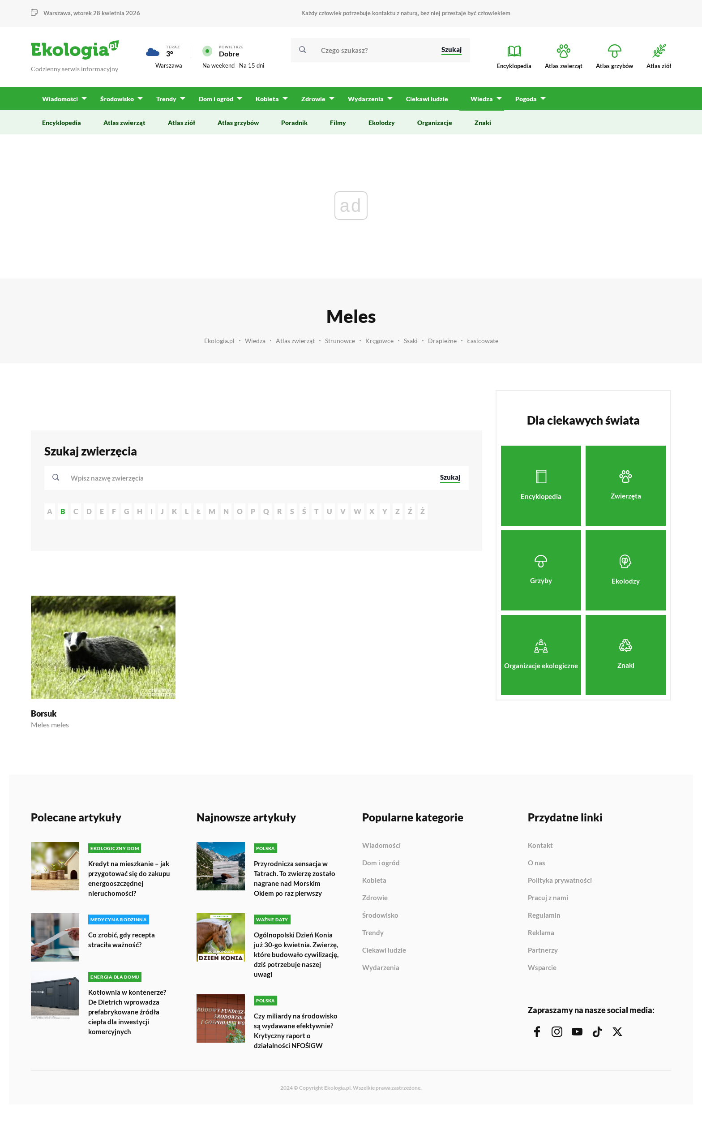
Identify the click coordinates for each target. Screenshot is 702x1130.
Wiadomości (381, 845)
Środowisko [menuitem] (116, 99)
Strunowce (339, 340)
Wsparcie (542, 967)
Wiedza (250, 340)
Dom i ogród (381, 863)
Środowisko (380, 915)
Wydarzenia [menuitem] (363, 99)
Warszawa (57, 13)
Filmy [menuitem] (338, 122)
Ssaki (413, 340)
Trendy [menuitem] (165, 99)
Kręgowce (380, 340)
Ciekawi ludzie (384, 950)
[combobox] (249, 478)
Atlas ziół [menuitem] (181, 122)
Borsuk (43, 713)
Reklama (541, 933)
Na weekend (218, 65)
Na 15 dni (251, 65)
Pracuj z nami (548, 898)
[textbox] (110, 478)
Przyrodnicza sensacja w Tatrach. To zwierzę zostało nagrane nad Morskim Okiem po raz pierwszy (293, 883)
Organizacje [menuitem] (434, 122)
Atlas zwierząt (292, 340)
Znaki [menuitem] (483, 122)
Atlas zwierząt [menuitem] (124, 122)
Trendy (373, 933)
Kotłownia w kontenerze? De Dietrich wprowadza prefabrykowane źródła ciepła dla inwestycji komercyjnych (129, 1011)
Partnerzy (543, 950)
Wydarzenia (380, 967)
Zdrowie (375, 898)
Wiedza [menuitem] (478, 99)
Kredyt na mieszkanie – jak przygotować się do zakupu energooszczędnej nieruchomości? (130, 878)
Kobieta (374, 880)
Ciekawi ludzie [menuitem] (424, 99)
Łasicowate (489, 340)
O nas (536, 863)
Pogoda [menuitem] (522, 99)
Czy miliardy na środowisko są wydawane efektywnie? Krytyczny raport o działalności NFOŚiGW (294, 1043)
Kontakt (540, 845)
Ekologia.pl (212, 340)
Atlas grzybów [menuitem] (238, 122)
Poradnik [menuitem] (294, 122)
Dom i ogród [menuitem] (214, 99)
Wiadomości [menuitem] (60, 99)
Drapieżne (447, 340)
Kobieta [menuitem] (265, 99)
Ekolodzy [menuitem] (381, 122)
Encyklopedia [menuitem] (61, 122)
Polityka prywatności (560, 880)
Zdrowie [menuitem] (311, 99)
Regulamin (544, 915)
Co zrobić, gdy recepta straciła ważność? (124, 938)
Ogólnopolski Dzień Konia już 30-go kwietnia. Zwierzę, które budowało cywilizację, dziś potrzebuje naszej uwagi (295, 963)
